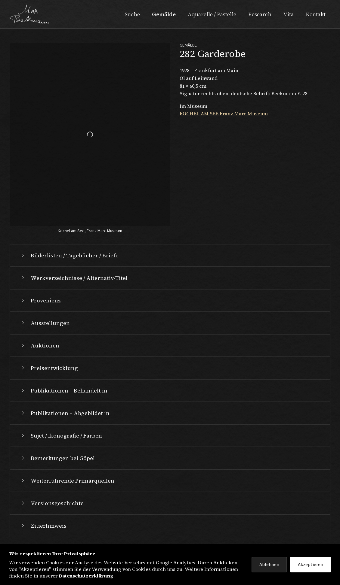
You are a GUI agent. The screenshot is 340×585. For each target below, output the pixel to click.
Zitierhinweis (43, 525)
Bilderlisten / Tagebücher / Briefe (69, 255)
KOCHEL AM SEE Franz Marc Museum (224, 113)
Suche (132, 14)
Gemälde (164, 14)
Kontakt (316, 14)
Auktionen (39, 345)
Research (259, 14)
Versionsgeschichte (52, 503)
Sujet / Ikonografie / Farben (61, 435)
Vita (288, 14)
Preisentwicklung (49, 368)
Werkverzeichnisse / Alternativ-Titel (74, 278)
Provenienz (40, 300)
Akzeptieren (310, 564)
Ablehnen (269, 564)
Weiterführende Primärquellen (67, 480)
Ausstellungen (45, 323)
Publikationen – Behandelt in (63, 390)
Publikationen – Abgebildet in (65, 413)
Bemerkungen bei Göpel (57, 458)
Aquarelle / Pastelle (212, 14)
